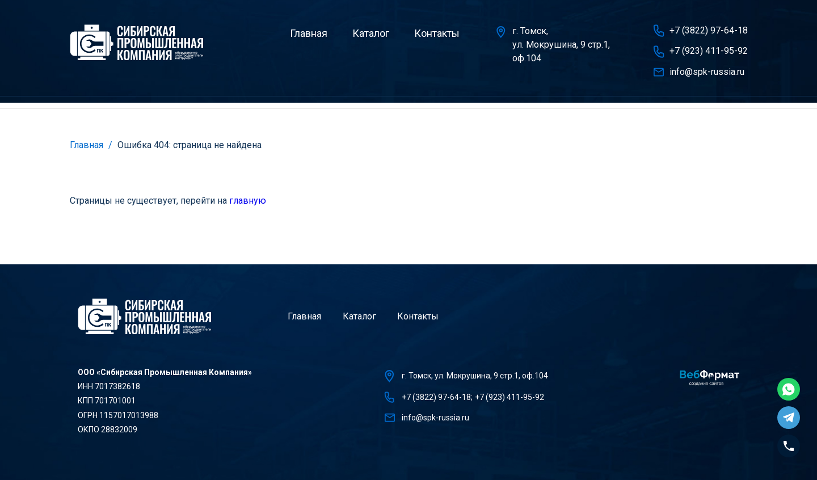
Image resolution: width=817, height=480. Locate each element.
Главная (308, 33)
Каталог (370, 33)
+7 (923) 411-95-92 (708, 50)
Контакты (437, 33)
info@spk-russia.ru (706, 71)
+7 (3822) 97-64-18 (708, 30)
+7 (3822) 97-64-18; (437, 397)
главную (247, 200)
